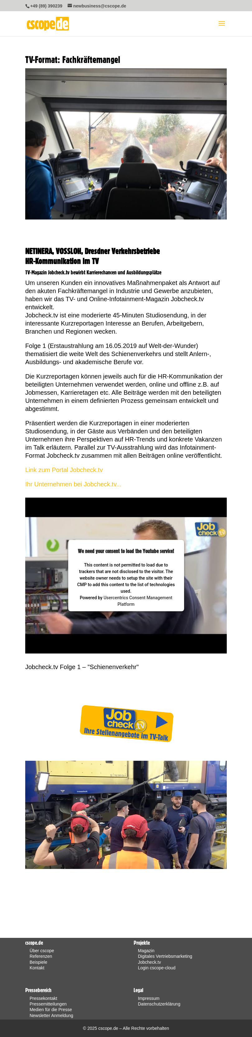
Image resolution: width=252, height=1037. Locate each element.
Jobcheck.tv (149, 962)
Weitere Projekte (122, 702)
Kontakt (37, 967)
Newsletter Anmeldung (51, 1015)
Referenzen (41, 956)
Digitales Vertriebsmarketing (165, 956)
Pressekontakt (43, 998)
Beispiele (38, 962)
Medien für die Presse (51, 1009)
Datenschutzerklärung (159, 1003)
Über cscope (42, 950)
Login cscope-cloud (157, 967)
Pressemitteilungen (48, 1003)
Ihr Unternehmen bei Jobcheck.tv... (73, 484)
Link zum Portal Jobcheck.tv (64, 469)
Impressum (148, 998)
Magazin (146, 950)
